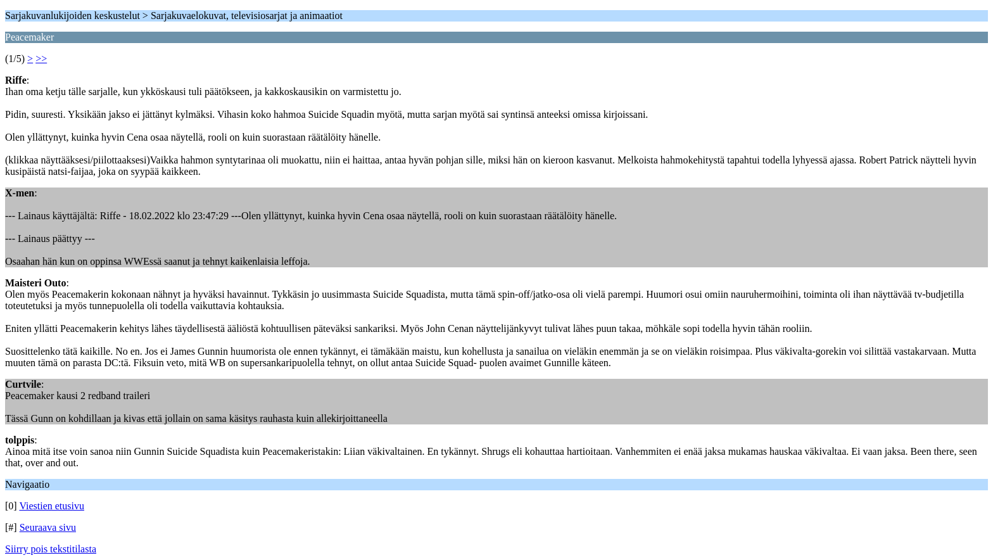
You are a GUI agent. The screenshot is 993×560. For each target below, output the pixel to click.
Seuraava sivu (48, 527)
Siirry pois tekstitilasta (50, 549)
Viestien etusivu (51, 505)
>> (41, 58)
